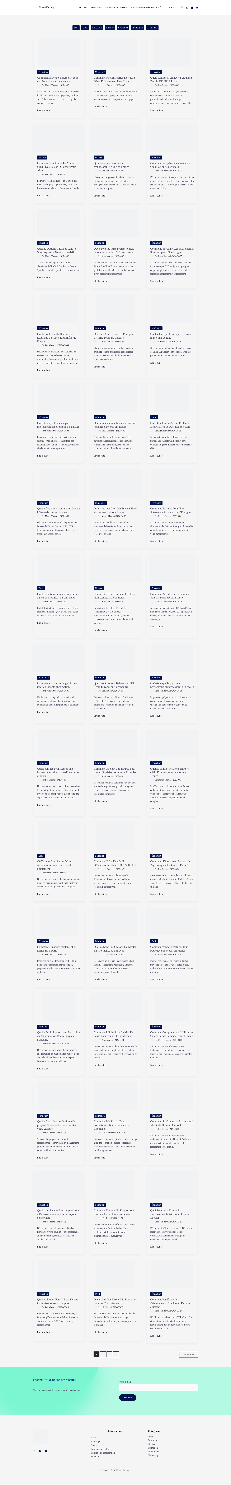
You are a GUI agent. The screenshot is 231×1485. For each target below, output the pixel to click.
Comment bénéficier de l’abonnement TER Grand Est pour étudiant (171, 1310)
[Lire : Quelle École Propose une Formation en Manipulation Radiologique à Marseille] (59, 1014)
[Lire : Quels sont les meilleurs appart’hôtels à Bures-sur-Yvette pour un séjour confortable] (59, 1192)
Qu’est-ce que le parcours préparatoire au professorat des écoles (168, 687)
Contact (94, 1454)
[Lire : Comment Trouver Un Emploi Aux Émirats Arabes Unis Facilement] (115, 1192)
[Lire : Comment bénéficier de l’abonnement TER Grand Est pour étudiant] (172, 1281)
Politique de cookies (100, 1458)
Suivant (188, 1364)
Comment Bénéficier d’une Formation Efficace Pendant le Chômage (111, 1132)
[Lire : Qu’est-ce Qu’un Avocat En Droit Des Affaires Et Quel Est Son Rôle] (172, 397)
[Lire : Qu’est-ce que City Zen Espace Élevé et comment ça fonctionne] (115, 483)
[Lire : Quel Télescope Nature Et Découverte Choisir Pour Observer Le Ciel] (172, 1192)
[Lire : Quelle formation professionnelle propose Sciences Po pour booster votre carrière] (59, 1103)
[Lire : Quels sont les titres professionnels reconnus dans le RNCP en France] (115, 223)
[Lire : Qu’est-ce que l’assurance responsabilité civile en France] (115, 137)
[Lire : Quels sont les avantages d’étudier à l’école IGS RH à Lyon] (172, 52)
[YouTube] (197, 7)
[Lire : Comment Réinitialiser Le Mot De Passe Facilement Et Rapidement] (115, 1014)
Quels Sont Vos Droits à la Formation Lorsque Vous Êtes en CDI (113, 1310)
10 (116, 1364)
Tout (75, 27)
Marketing (153, 27)
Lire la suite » (43, 110)
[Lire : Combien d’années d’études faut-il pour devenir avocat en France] (172, 928)
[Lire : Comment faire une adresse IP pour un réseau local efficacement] (59, 52)
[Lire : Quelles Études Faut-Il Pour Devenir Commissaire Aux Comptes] (59, 1281)
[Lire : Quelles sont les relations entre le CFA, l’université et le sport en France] (172, 746)
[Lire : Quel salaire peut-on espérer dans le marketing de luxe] (172, 308)
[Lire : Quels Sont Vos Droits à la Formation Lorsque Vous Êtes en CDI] (115, 1281)
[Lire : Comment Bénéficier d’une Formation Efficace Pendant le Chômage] (115, 1103)
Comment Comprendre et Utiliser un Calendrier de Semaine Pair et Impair (171, 1043)
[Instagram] (187, 7)
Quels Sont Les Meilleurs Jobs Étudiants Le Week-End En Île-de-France (57, 337)
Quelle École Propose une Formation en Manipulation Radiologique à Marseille (59, 1043)
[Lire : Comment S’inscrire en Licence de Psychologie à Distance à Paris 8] (172, 839)
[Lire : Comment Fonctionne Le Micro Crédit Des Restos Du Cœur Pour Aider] (59, 137)
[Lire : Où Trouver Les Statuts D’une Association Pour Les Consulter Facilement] (59, 839)
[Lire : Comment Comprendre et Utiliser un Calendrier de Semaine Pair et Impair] (172, 1014)
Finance (110, 27)
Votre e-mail (158, 1395)
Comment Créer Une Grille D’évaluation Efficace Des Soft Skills (112, 869)
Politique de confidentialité (103, 1462)
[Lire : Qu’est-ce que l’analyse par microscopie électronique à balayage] (59, 397)
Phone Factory (46, 7)
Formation (123, 27)
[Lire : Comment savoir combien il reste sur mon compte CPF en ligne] (115, 568)
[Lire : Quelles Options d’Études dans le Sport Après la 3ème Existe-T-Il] (59, 223)
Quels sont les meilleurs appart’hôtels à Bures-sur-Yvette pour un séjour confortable (56, 1221)
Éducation (96, 27)
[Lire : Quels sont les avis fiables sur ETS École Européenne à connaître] (115, 657)
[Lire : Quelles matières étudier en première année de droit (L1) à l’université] (59, 568)
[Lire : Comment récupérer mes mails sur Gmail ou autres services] (172, 137)
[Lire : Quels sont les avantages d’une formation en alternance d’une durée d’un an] (59, 746)
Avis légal (95, 1451)
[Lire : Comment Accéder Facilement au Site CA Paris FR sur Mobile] (172, 568)
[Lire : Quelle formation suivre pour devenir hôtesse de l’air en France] (59, 483)
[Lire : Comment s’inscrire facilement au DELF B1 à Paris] (59, 928)
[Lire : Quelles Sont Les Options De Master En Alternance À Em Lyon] (115, 928)
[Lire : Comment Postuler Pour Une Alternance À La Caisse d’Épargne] (172, 483)
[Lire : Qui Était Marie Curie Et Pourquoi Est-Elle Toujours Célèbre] (115, 308)
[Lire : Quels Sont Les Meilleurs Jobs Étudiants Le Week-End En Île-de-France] (59, 308)
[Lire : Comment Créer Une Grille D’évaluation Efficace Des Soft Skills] (115, 839)
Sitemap (94, 1466)
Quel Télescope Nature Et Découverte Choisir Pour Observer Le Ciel (170, 1221)
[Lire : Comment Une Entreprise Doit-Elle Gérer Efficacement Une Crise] (115, 52)
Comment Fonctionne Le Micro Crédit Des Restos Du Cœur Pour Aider (56, 167)
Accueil (94, 1447)
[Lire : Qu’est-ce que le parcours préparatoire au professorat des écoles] (172, 657)
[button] (171, 7)
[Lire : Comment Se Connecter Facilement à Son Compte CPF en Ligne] (172, 223)
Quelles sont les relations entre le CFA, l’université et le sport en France (169, 776)
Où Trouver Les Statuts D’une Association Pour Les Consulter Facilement (56, 869)
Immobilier (138, 27)
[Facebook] (192, 7)
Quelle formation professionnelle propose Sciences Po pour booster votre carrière (57, 1132)
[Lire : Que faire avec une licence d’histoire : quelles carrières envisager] (115, 397)
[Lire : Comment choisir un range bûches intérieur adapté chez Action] (59, 657)
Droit (84, 27)
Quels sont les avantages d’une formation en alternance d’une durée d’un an (58, 776)
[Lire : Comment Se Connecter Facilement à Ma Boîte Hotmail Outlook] (172, 1103)
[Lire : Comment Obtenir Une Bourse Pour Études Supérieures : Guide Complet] (115, 746)
